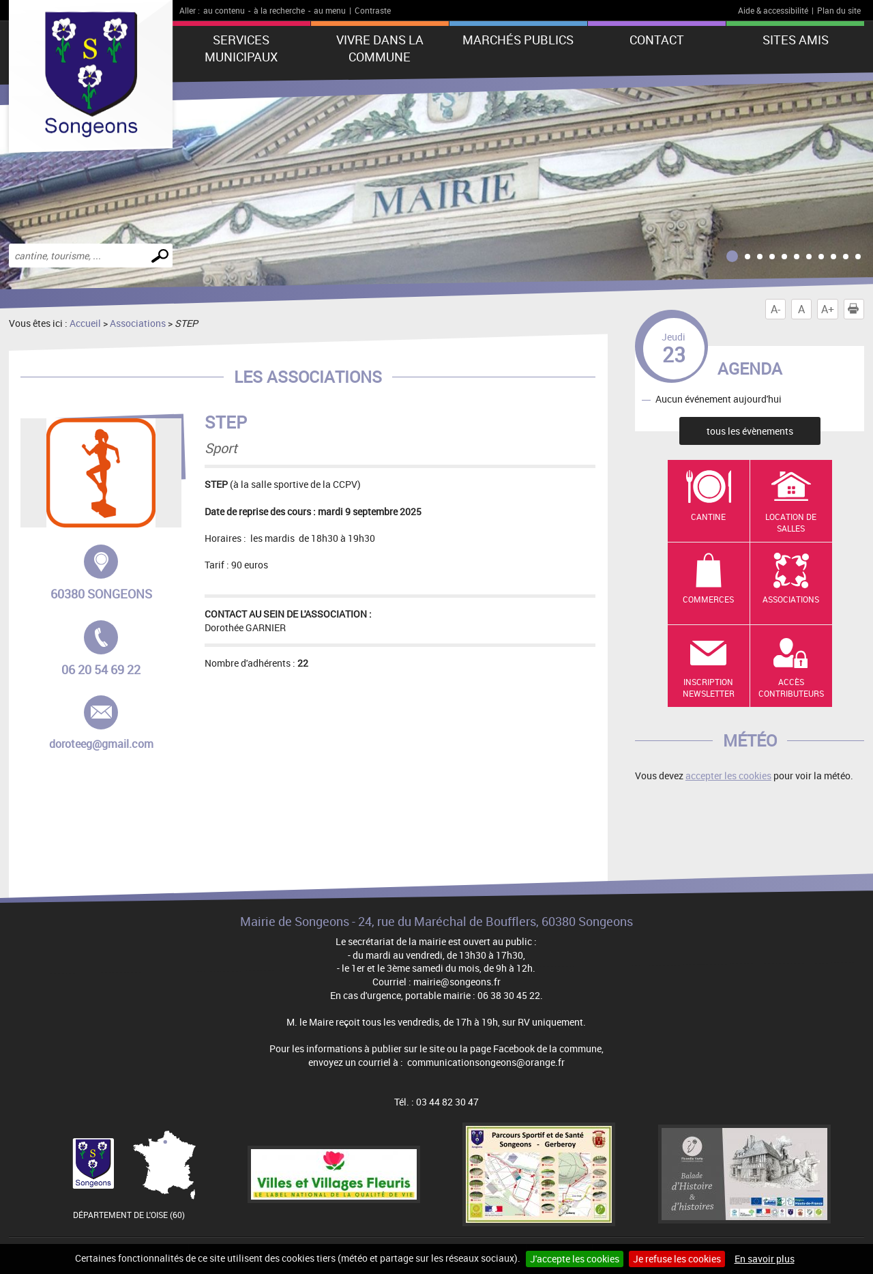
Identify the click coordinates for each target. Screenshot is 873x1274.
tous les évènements (750, 430)
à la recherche (279, 10)
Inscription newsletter (709, 687)
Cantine (708, 516)
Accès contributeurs (791, 687)
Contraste (373, 10)
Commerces (708, 599)
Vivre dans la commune (380, 48)
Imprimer (856, 309)
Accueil (85, 323)
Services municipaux (241, 48)
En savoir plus (765, 1258)
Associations (138, 323)
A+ (827, 309)
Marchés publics (518, 39)
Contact (657, 39)
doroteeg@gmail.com (101, 723)
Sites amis (796, 39)
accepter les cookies (728, 775)
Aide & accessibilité (773, 10)
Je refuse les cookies (677, 1258)
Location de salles (790, 522)
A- (775, 309)
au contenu (224, 10)
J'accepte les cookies (574, 1258)
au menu (330, 10)
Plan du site (839, 10)
